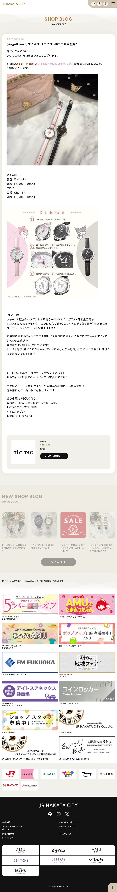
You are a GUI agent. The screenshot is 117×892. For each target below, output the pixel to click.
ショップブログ (15, 581)
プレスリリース (64, 833)
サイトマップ (7, 838)
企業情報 (6, 822)
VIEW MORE (52, 456)
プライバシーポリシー (68, 822)
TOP (4, 581)
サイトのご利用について (68, 826)
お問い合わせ (8, 833)
